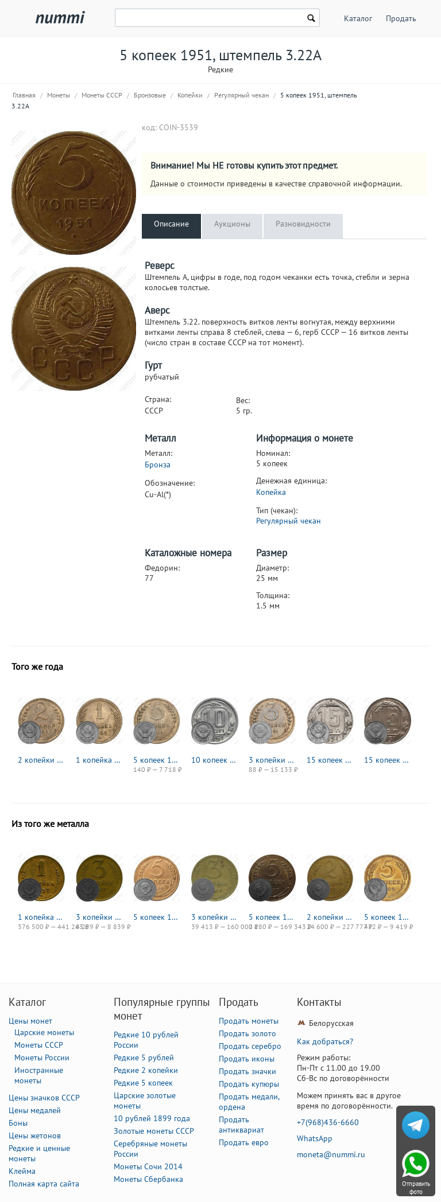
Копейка (271, 492)
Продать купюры (249, 1084)
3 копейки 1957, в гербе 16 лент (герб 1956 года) (99, 917)
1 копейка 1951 (99, 760)
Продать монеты (248, 1021)
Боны (18, 1123)
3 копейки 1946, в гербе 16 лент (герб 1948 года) (214, 917)
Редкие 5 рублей (144, 1057)
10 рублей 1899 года (152, 1118)
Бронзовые (150, 95)
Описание (171, 223)
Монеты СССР (102, 95)
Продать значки (247, 1071)
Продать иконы (246, 1058)
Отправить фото (416, 1188)
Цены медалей (35, 1110)
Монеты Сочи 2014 (148, 1166)
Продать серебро (250, 1046)
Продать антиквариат (241, 1124)
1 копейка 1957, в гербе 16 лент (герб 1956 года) (41, 917)
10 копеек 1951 (214, 760)
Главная (24, 95)
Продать (401, 18)
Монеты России (41, 1057)
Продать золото (247, 1033)
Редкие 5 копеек (143, 1083)
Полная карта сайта (44, 1183)
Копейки (190, 95)
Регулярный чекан (241, 95)
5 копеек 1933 (272, 917)
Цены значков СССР (44, 1097)
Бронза (158, 464)
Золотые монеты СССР (154, 1131)
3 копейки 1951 (272, 760)
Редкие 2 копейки (146, 1070)
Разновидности (303, 223)
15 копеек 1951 (330, 760)
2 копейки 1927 (330, 917)
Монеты (58, 95)
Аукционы (232, 223)
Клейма (22, 1171)
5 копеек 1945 (387, 917)
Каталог (358, 18)
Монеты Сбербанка (148, 1179)
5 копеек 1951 (156, 760)
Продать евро (244, 1142)
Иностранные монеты (38, 1075)
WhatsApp (314, 1138)
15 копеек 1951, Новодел (387, 760)
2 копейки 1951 (41, 760)
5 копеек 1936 (156, 917)
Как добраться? (325, 1041)
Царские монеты (44, 1032)
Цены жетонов (35, 1135)
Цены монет (30, 1021)
